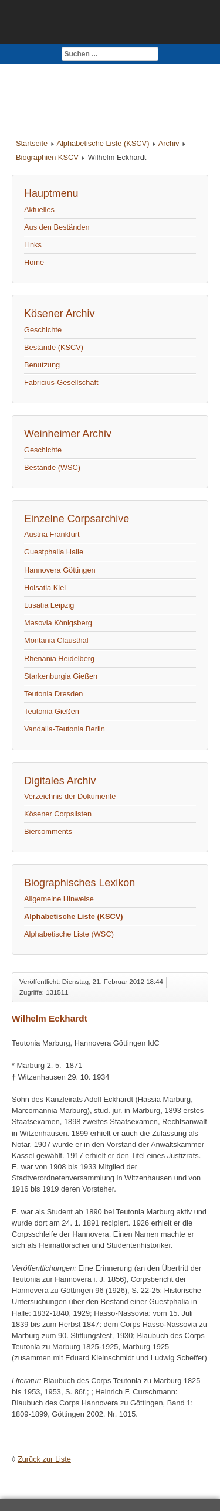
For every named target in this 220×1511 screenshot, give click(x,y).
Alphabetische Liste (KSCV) (102, 143)
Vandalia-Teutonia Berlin (64, 728)
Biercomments (48, 831)
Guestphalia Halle (53, 551)
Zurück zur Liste (44, 1459)
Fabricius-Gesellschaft (61, 382)
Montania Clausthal (56, 640)
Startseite (32, 143)
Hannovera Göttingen (60, 570)
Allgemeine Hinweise (59, 898)
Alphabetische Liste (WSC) (69, 934)
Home (34, 262)
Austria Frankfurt (52, 534)
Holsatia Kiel (45, 587)
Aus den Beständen (57, 227)
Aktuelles (39, 209)
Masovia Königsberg (58, 622)
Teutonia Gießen (51, 711)
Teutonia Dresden (53, 693)
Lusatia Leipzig (49, 605)
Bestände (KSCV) (53, 347)
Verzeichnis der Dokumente (70, 796)
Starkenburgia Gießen (60, 676)
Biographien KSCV (47, 157)
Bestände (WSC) (52, 467)
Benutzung (42, 364)
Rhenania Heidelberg (59, 658)
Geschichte (43, 329)
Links (33, 244)
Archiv (169, 143)
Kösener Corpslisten (58, 813)
